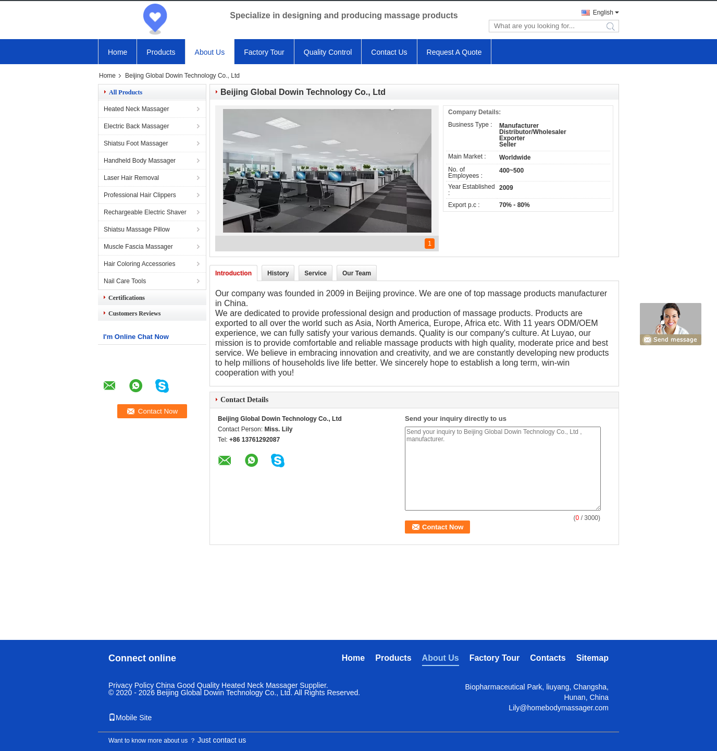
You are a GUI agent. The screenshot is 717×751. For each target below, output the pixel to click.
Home (117, 52)
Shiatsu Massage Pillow (137, 229)
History (278, 273)
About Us (210, 52)
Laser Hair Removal (131, 177)
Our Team (356, 273)
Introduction (233, 273)
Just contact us (221, 740)
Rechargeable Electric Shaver (145, 212)
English (603, 12)
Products (160, 52)
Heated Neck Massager (136, 109)
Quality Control (328, 52)
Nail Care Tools (125, 281)
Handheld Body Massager (140, 160)
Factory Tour (264, 52)
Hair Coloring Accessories (139, 264)
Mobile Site (130, 717)
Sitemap (592, 657)
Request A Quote (454, 52)
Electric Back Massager (136, 126)
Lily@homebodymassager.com (559, 708)
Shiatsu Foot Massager (136, 143)
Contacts (547, 657)
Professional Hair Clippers (140, 195)
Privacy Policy (131, 685)
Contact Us (389, 52)
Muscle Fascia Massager (138, 246)
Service (315, 273)
